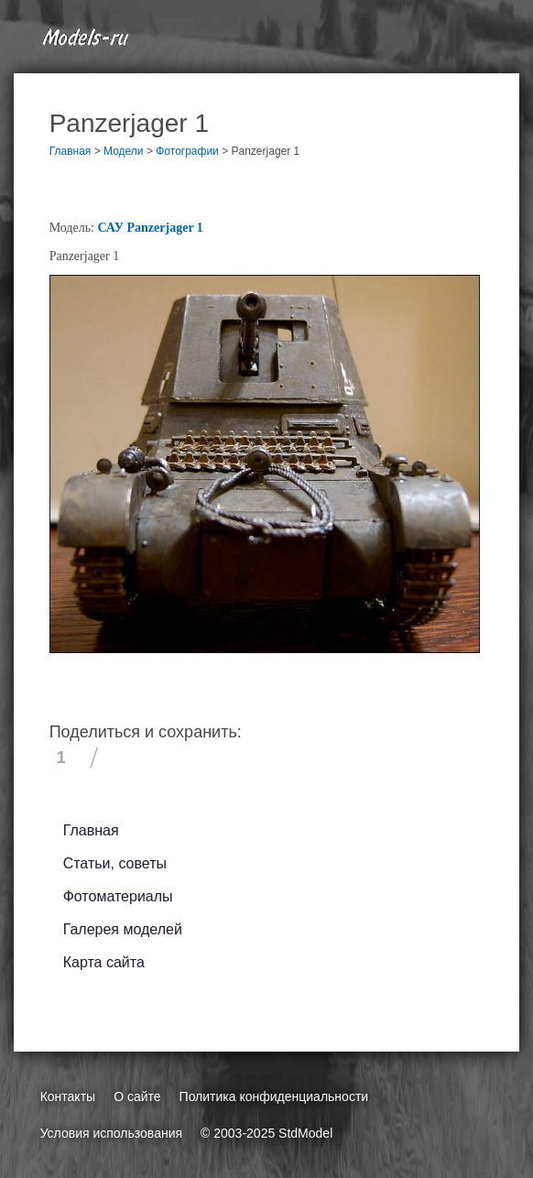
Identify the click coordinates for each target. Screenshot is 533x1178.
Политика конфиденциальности (274, 1096)
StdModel (305, 1133)
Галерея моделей (122, 929)
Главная (91, 830)
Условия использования (111, 1133)
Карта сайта (104, 962)
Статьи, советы (115, 863)
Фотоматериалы (118, 896)
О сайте (137, 1096)
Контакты (67, 1096)
